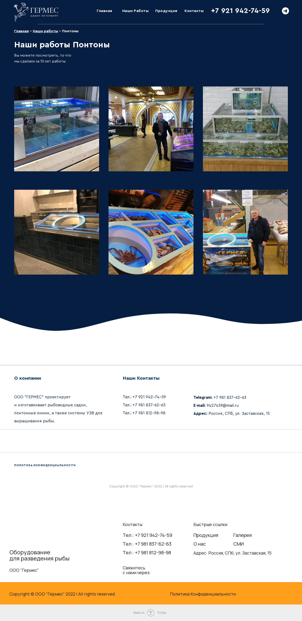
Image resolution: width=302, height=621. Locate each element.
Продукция (166, 11)
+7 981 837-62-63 (149, 405)
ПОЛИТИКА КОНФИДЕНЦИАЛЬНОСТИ (45, 465)
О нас (199, 544)
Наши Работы (135, 11)
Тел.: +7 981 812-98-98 (147, 552)
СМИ (238, 544)
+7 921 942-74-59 (240, 10)
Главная (104, 11)
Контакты (194, 11)
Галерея (242, 535)
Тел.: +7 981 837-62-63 (147, 544)
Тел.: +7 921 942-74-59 (147, 535)
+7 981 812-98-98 (149, 413)
